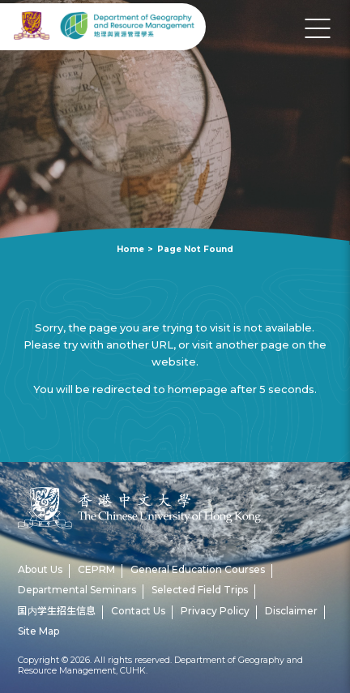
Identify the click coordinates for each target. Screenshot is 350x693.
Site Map (38, 631)
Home (130, 249)
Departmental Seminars (77, 590)
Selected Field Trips (200, 590)
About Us (40, 569)
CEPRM (96, 569)
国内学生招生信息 (57, 611)
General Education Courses (197, 569)
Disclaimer (291, 611)
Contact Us (138, 611)
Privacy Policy (215, 611)
